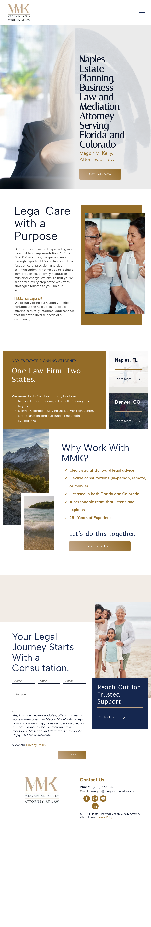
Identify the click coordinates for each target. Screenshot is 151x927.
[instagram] (95, 799)
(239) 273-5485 (104, 787)
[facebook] (86, 799)
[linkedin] (95, 806)
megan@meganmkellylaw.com (113, 791)
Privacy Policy (36, 745)
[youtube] (103, 799)
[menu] (142, 12)
